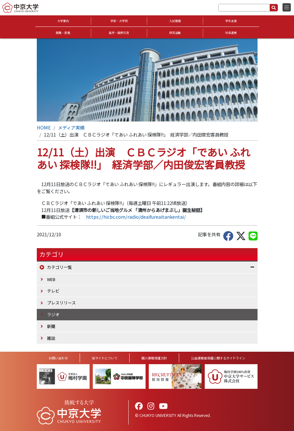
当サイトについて (104, 358)
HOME (44, 127)
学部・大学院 (119, 21)
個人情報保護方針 (154, 358)
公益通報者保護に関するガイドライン (218, 358)
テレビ (53, 291)
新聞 (51, 326)
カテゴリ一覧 (59, 267)
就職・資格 (63, 33)
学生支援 (231, 21)
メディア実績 (71, 127)
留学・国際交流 (119, 33)
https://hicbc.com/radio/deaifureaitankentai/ (136, 216)
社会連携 (231, 33)
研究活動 (175, 33)
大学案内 (63, 21)
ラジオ (53, 314)
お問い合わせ (58, 358)
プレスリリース (61, 303)
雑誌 (51, 338)
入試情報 (175, 21)
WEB (51, 279)
